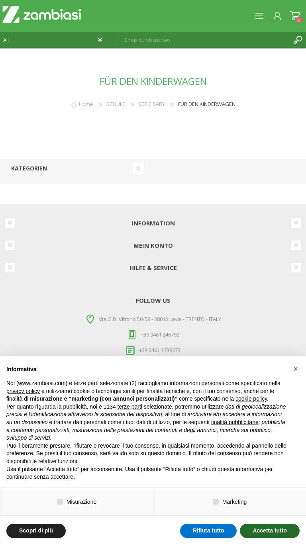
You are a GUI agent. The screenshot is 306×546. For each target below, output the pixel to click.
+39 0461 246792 (160, 334)
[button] (295, 368)
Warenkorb (295, 16)
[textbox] (201, 40)
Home (86, 104)
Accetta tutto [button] (270, 530)
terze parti (130, 406)
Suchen (298, 40)
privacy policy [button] (23, 391)
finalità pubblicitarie (235, 422)
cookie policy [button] (251, 398)
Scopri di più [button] (36, 530)
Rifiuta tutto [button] (208, 530)
